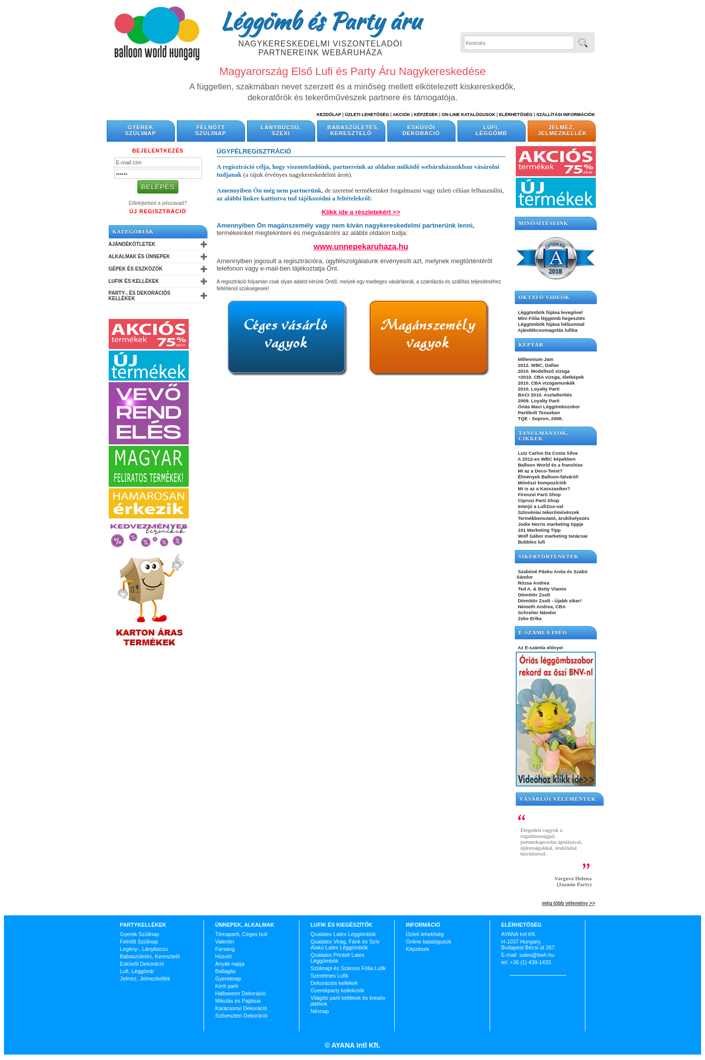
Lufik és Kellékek (134, 281)
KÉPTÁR (531, 345)
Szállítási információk (566, 114)
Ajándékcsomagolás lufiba (547, 330)
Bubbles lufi (531, 542)
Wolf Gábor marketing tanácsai (552, 536)
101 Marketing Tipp (539, 530)
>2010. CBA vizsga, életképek (550, 377)
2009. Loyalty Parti (538, 400)
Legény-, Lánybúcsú (144, 949)
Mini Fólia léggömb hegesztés (551, 318)
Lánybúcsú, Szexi (280, 130)
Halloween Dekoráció (240, 993)
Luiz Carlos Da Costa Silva (547, 453)
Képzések (426, 114)
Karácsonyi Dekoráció (241, 1008)
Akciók (402, 114)
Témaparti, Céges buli (241, 934)
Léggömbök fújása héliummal (551, 324)
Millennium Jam (535, 359)
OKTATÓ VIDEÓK (544, 297)
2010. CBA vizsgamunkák (546, 383)
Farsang (225, 949)
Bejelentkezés (157, 151)
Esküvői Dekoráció (421, 130)
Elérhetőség (516, 114)
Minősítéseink (544, 223)
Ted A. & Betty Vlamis (542, 588)
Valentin (224, 941)
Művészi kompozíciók (542, 482)
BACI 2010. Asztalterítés (544, 394)
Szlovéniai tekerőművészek (548, 512)
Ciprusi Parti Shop (538, 500)
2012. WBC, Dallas (538, 365)
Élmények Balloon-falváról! (548, 476)
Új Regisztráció (157, 211)
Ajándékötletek (132, 244)
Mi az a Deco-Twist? (540, 470)
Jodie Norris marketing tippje (550, 524)
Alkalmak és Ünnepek (139, 256)
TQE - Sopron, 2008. (540, 418)
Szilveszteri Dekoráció (241, 1016)
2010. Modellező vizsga (543, 371)
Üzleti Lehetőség (367, 114)
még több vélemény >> (568, 903)
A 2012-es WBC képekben (546, 459)
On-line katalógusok (469, 114)
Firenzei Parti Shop (539, 494)
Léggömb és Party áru (320, 21)
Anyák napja (230, 964)
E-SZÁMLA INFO (543, 632)
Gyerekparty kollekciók (338, 990)
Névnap (320, 1011)
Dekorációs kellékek (334, 983)
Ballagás (225, 971)
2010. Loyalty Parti (538, 389)
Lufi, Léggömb (491, 130)
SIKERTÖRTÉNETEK (549, 556)
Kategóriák (133, 232)
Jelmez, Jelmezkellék (562, 130)
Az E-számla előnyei (540, 647)
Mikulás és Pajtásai (238, 1001)
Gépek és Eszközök (136, 269)
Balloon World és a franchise (550, 465)
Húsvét (223, 956)
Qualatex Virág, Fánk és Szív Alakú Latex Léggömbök (345, 944)
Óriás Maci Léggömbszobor (548, 406)
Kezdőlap (329, 114)
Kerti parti (226, 986)
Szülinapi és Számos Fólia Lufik (348, 968)
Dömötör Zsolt (533, 594)
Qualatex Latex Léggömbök (343, 934)
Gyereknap (228, 978)
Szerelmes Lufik (330, 976)
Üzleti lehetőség (425, 934)
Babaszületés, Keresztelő (353, 130)
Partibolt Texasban (538, 412)
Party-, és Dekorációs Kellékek (139, 295)
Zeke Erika (529, 618)
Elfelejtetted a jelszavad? (158, 203)
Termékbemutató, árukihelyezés (553, 518)
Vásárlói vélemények (558, 799)
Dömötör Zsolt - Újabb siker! (549, 600)
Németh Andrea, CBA (541, 606)
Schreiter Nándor (537, 612)
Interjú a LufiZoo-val (540, 506)
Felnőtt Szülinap (210, 130)
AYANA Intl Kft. (355, 1045)
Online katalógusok (429, 941)
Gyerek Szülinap (140, 130)
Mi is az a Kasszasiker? (544, 488)
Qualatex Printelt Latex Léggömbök (338, 958)
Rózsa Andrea (533, 583)
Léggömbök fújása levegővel (550, 312)
